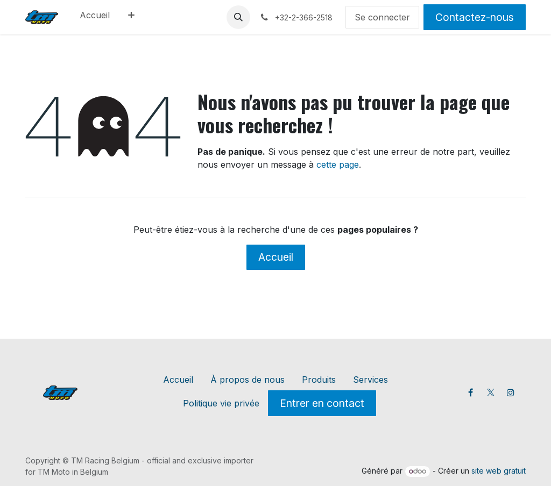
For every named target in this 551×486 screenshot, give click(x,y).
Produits (319, 379)
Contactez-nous (474, 17)
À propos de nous (247, 379)
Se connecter (382, 17)
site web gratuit (498, 470)
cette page (337, 164)
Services (370, 379)
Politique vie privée (221, 403)
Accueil (275, 257)
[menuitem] (94, 17)
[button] (238, 17)
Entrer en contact (322, 403)
